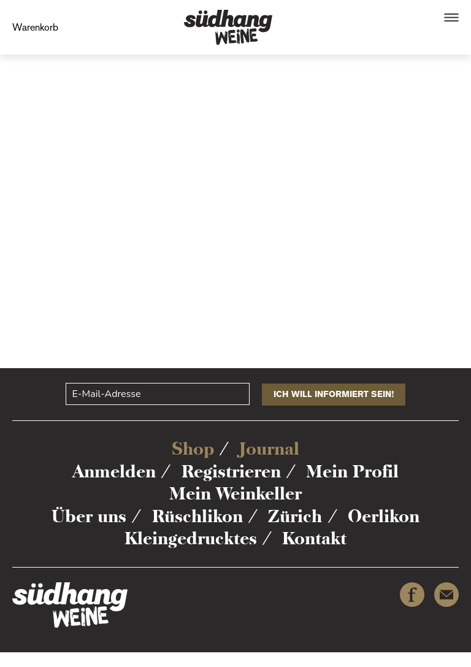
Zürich (295, 516)
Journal (269, 449)
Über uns (89, 516)
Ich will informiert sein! (334, 394)
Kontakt (314, 538)
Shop (193, 449)
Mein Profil (352, 471)
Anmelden (114, 471)
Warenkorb (35, 27)
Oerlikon (383, 516)
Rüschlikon (197, 516)
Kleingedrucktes (190, 538)
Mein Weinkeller (235, 493)
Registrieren (231, 471)
